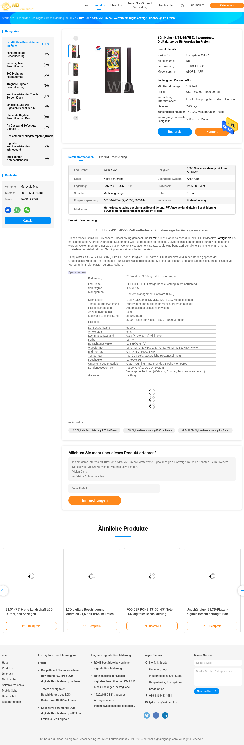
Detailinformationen (81, 157)
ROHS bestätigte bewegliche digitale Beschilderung (112, 665)
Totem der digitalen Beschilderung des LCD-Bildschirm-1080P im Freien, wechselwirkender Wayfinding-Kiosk (60, 695)
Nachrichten (9, 679)
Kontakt (27, 220)
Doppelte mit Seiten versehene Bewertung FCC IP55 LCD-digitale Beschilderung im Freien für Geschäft (61, 676)
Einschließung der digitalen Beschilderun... (28, 106)
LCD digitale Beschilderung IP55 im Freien (94, 430)
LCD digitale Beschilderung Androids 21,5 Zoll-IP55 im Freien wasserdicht (90, 614)
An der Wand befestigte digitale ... (28, 127)
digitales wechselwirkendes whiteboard (28, 146)
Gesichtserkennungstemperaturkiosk (29, 136)
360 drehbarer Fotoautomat (28, 75)
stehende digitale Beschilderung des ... (28, 117)
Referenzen (227, 5)
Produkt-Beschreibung (113, 157)
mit (155, 238)
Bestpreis (175, 132)
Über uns (7, 673)
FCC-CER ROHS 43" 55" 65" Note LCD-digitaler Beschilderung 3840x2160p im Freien (149, 614)
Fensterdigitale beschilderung (28, 54)
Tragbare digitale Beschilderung (28, 85)
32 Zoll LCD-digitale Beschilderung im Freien (205, 430)
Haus (5, 662)
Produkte (7, 668)
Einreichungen (95, 500)
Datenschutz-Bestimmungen (11, 699)
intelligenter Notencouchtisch (28, 158)
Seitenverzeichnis (13, 685)
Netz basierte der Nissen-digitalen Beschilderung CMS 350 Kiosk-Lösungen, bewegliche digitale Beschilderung (115, 682)
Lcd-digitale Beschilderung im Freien (28, 44)
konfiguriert (224, 238)
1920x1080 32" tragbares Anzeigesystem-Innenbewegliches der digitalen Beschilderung (113, 701)
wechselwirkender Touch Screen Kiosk (28, 96)
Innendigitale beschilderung (28, 65)
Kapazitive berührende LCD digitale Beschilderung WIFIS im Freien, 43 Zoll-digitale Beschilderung (61, 714)
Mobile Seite (9, 690)
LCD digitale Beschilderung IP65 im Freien (149, 430)
